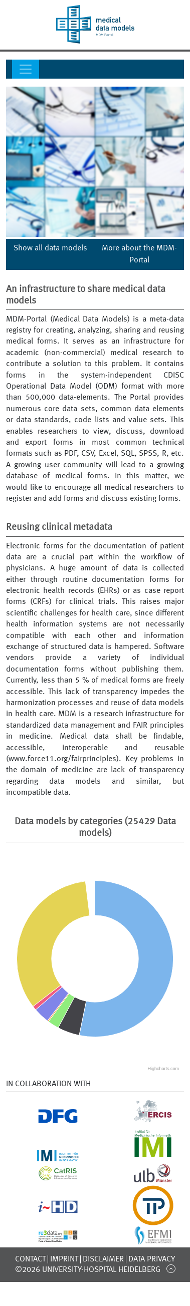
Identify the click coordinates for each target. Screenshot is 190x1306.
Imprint (64, 1259)
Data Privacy (151, 1259)
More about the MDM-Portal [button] (139, 254)
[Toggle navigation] (25, 69)
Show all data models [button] (50, 248)
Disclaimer (103, 1259)
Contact (30, 1259)
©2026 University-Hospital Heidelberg (87, 1270)
